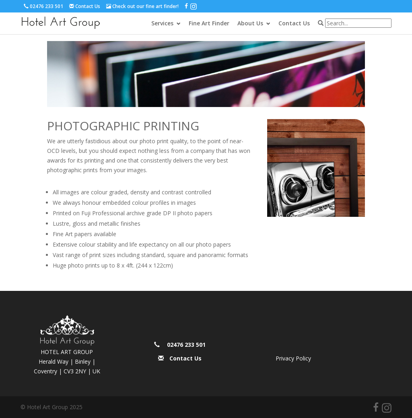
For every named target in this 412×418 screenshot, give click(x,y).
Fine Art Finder (209, 23)
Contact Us (87, 6)
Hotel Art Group (61, 22)
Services (162, 23)
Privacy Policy (293, 358)
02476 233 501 (46, 6)
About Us (250, 23)
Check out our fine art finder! (145, 6)
